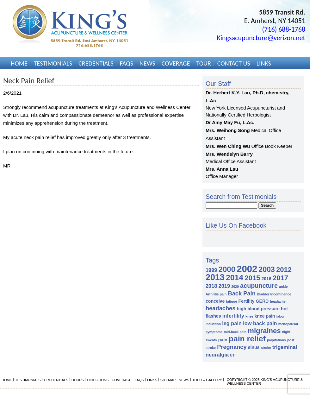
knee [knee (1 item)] (249, 316)
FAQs (126, 63)
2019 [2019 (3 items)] (224, 286)
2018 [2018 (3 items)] (211, 286)
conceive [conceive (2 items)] (215, 301)
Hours (77, 380)
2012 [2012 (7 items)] (284, 270)
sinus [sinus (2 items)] (254, 347)
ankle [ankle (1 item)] (283, 286)
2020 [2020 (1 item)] (235, 286)
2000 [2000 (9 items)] (227, 269)
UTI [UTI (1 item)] (232, 355)
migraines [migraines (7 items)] (264, 331)
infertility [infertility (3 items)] (233, 316)
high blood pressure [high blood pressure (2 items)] (258, 308)
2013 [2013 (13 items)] (215, 277)
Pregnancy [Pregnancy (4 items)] (231, 347)
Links (264, 63)
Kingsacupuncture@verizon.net (261, 38)
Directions (97, 380)
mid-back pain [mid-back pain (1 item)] (235, 332)
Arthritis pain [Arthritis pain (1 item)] (216, 294)
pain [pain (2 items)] (222, 339)
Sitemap (168, 380)
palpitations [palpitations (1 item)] (276, 340)
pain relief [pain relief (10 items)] (247, 338)
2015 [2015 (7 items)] (252, 278)
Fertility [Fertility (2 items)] (247, 301)
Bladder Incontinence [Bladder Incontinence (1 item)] (274, 294)
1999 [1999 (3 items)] (211, 270)
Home (19, 63)
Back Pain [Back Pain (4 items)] (241, 293)
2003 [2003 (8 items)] (267, 269)
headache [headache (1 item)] (277, 301)
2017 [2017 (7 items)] (280, 278)
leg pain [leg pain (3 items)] (232, 323)
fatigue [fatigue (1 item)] (231, 301)
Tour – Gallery (207, 380)
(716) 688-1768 (283, 29)
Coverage (176, 63)
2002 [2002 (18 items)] (247, 268)
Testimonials (53, 63)
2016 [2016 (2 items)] (266, 278)
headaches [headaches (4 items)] (220, 308)
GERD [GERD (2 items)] (262, 301)
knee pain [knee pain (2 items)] (265, 316)
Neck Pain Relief (28, 80)
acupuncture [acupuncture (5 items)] (259, 285)
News (147, 63)
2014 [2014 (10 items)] (234, 277)
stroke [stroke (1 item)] (266, 348)
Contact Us (233, 63)
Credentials (96, 63)
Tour (203, 63)
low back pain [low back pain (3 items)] (260, 323)
